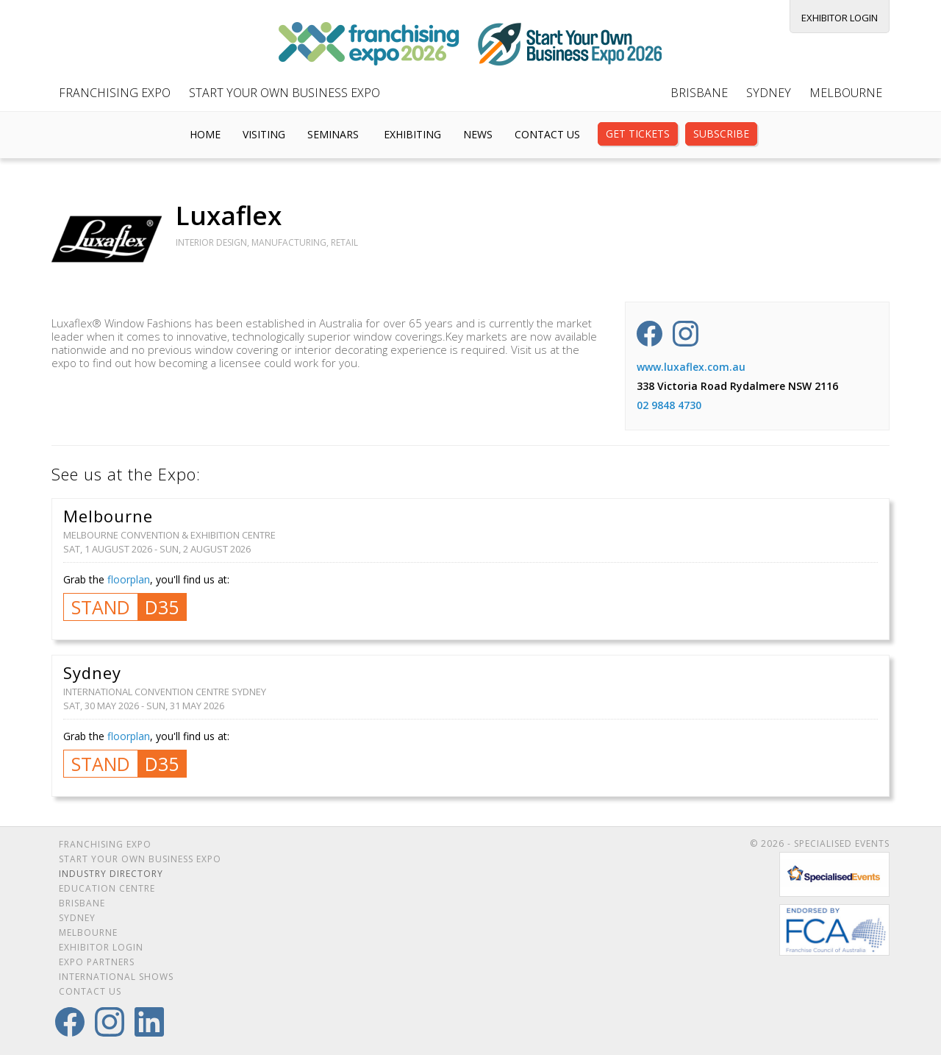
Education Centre (107, 888)
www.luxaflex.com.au (691, 367)
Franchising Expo (115, 93)
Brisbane (699, 93)
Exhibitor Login (839, 17)
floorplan (128, 579)
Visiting (264, 134)
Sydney (768, 93)
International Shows (116, 976)
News (478, 134)
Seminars (333, 134)
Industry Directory (111, 873)
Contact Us (547, 134)
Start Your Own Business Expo (284, 93)
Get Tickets (638, 134)
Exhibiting (412, 134)
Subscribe (721, 134)
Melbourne (845, 93)
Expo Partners (97, 962)
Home (205, 134)
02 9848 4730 (669, 405)
